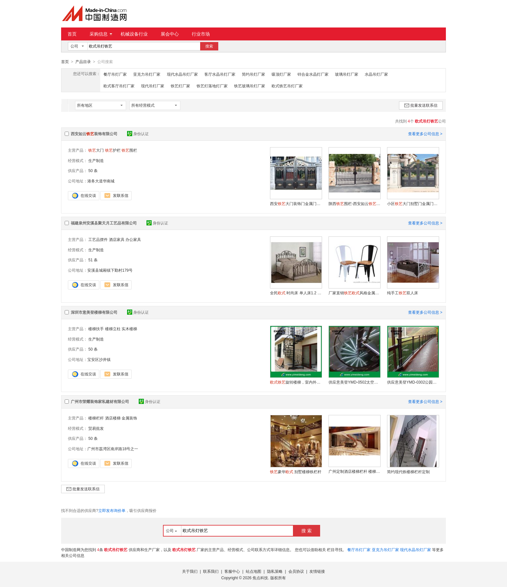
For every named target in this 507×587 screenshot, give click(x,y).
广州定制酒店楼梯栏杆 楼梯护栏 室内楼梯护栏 (354, 471)
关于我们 (190, 571)
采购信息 (101, 34)
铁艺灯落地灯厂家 (212, 85)
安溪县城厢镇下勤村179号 (110, 270)
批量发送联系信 (420, 105)
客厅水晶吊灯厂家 (219, 74)
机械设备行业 (134, 34)
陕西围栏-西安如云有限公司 (354, 203)
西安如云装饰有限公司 (94, 133)
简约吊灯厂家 (253, 74)
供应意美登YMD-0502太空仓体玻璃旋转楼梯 (354, 382)
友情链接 (317, 571)
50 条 (93, 170)
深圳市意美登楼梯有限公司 (94, 312)
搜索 (209, 46)
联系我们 (211, 571)
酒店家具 (116, 239)
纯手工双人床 (402, 292)
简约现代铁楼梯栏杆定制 (408, 471)
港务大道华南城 (100, 181)
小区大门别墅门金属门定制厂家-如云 (413, 203)
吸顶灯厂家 (281, 74)
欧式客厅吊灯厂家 (119, 85)
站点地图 (253, 571)
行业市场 (201, 34)
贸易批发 (96, 428)
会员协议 (296, 571)
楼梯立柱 (113, 328)
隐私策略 (275, 571)
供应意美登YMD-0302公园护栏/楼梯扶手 (413, 382)
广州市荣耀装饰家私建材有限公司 (100, 401)
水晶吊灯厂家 (376, 74)
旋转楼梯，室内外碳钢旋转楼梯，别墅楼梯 (296, 382)
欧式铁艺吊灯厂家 (287, 85)
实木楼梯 (129, 328)
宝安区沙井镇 (99, 359)
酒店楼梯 (113, 418)
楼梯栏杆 (96, 418)
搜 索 (306, 530)
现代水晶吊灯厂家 (182, 74)
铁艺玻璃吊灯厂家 (249, 85)
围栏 (129, 150)
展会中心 (170, 34)
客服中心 (232, 571)
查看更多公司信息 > (425, 133)
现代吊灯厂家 (152, 85)
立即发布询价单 (111, 510)
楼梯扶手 (96, 328)
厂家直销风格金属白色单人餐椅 (354, 292)
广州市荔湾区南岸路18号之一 (112, 448)
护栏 (113, 150)
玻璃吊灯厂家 (346, 74)
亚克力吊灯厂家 (146, 74)
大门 (96, 150)
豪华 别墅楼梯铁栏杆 (295, 471)
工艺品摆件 (98, 239)
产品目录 (83, 62)
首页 (72, 34)
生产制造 (96, 160)
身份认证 (138, 133)
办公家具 (133, 239)
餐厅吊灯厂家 (115, 74)
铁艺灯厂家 (180, 85)
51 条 (93, 259)
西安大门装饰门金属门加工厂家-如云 (296, 203)
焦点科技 (260, 577)
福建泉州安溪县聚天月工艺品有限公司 (104, 223)
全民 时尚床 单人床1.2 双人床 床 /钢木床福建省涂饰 (296, 292)
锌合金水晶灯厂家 (313, 74)
